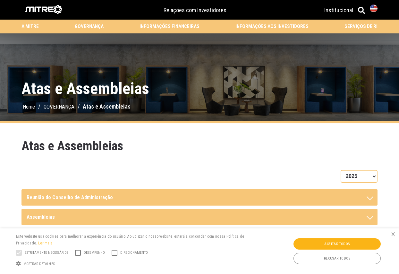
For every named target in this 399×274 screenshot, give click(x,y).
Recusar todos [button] (337, 258)
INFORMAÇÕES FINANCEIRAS (170, 26)
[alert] (199, 251)
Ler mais (45, 243)
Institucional (338, 10)
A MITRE (30, 26)
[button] (135, 263)
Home (29, 106)
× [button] (393, 234)
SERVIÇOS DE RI (361, 26)
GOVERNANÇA (89, 26)
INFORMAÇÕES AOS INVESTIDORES (272, 26)
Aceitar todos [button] (337, 244)
